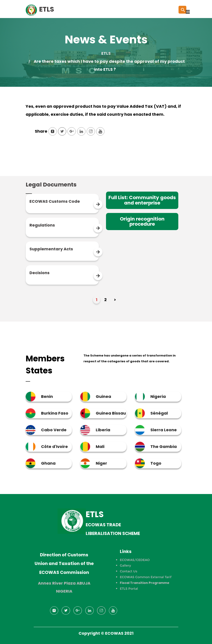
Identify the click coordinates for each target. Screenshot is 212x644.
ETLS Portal (129, 589)
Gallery (125, 565)
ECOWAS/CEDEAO (135, 560)
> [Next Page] (115, 299)
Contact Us (128, 571)
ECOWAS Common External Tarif (145, 577)
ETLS (106, 53)
